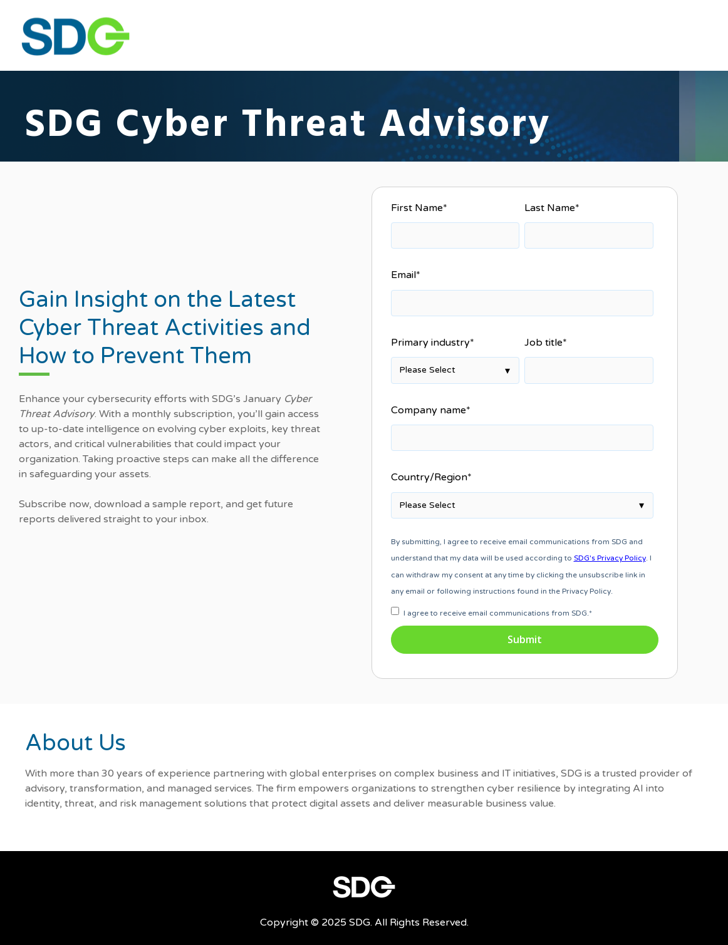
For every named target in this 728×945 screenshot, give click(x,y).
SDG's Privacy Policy (610, 558)
